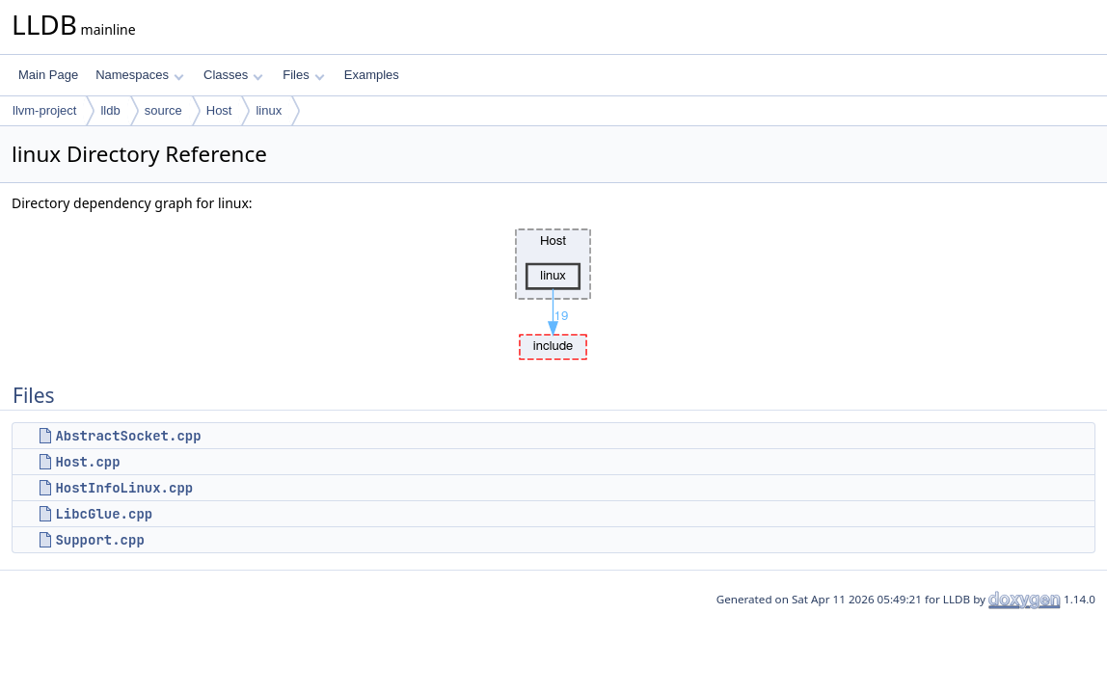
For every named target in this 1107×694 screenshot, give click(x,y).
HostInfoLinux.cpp (124, 487)
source (163, 110)
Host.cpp (87, 461)
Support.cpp (99, 539)
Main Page (48, 74)
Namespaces (139, 74)
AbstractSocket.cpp (128, 435)
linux (269, 110)
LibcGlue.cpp (103, 513)
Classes (233, 74)
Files (303, 74)
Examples (371, 74)
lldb (110, 110)
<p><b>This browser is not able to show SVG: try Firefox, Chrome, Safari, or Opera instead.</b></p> (553, 289)
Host (219, 110)
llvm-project (44, 110)
